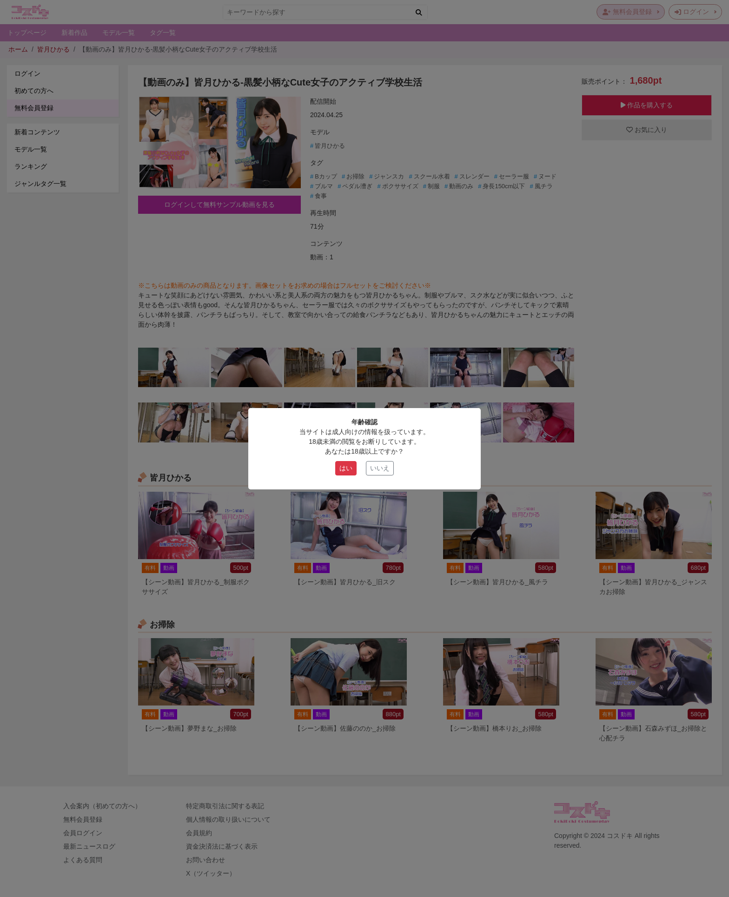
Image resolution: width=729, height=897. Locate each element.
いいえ (380, 468)
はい (345, 468)
